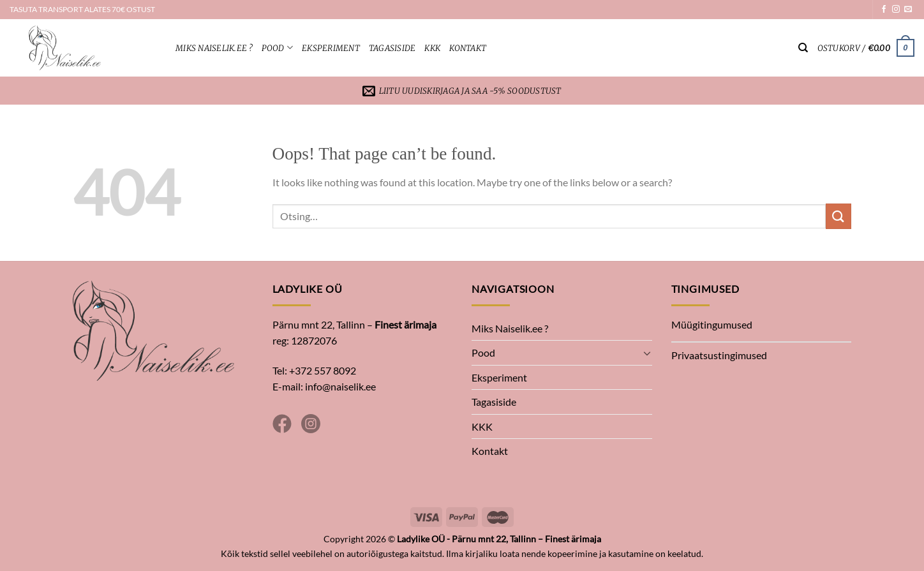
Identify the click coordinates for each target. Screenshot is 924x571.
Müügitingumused (711, 324)
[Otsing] (803, 48)
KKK (432, 48)
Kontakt (467, 48)
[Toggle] (647, 352)
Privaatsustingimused (719, 355)
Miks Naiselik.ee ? (214, 48)
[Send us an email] (908, 9)
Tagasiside (392, 48)
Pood (277, 47)
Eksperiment (331, 48)
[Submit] (838, 216)
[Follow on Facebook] (884, 9)
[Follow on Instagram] (896, 9)
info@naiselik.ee (340, 386)
